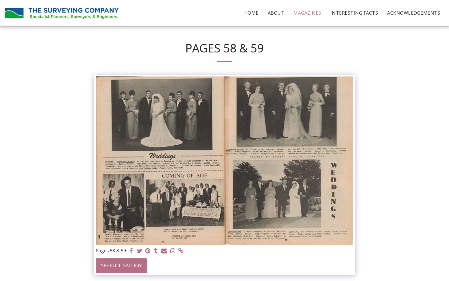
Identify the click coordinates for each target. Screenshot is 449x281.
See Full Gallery (121, 265)
